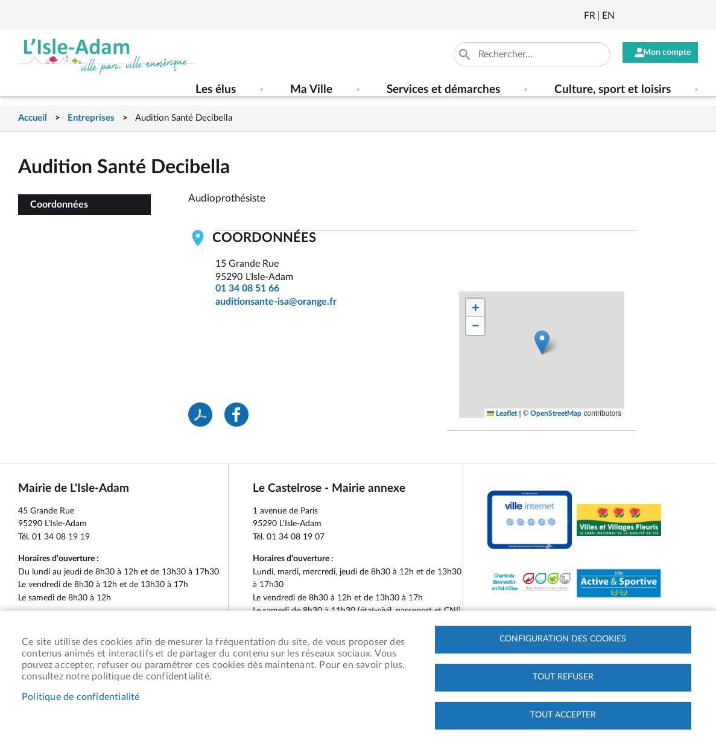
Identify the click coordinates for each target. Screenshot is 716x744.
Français (589, 16)
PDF (200, 414)
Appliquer (453, 54)
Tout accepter (563, 714)
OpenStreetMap (555, 413)
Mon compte (661, 54)
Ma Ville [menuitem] (311, 89)
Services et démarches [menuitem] (443, 89)
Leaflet (502, 413)
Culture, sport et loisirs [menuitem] (612, 89)
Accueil (32, 117)
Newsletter (625, 16)
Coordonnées (59, 204)
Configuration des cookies (562, 636)
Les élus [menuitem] (215, 89)
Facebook (657, 16)
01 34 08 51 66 (247, 288)
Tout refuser (563, 675)
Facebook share (236, 414)
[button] (542, 342)
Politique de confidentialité (81, 695)
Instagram (690, 16)
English (608, 16)
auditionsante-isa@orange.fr (276, 302)
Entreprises (91, 117)
